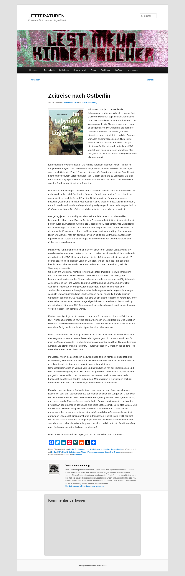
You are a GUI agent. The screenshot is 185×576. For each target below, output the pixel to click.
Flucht (65, 452)
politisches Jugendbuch (111, 449)
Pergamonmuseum (96, 452)
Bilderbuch (64, 70)
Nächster (152, 80)
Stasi (107, 452)
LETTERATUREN (46, 15)
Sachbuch (105, 70)
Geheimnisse (74, 452)
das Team (118, 70)
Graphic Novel (79, 70)
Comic (93, 70)
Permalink (77, 455)
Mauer (83, 452)
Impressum (132, 70)
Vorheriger (34, 80)
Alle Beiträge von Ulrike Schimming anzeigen (85, 486)
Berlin (53, 452)
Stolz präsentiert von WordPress (92, 565)
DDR (59, 452)
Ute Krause (115, 452)
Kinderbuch (34, 70)
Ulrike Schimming (89, 102)
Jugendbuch (49, 70)
